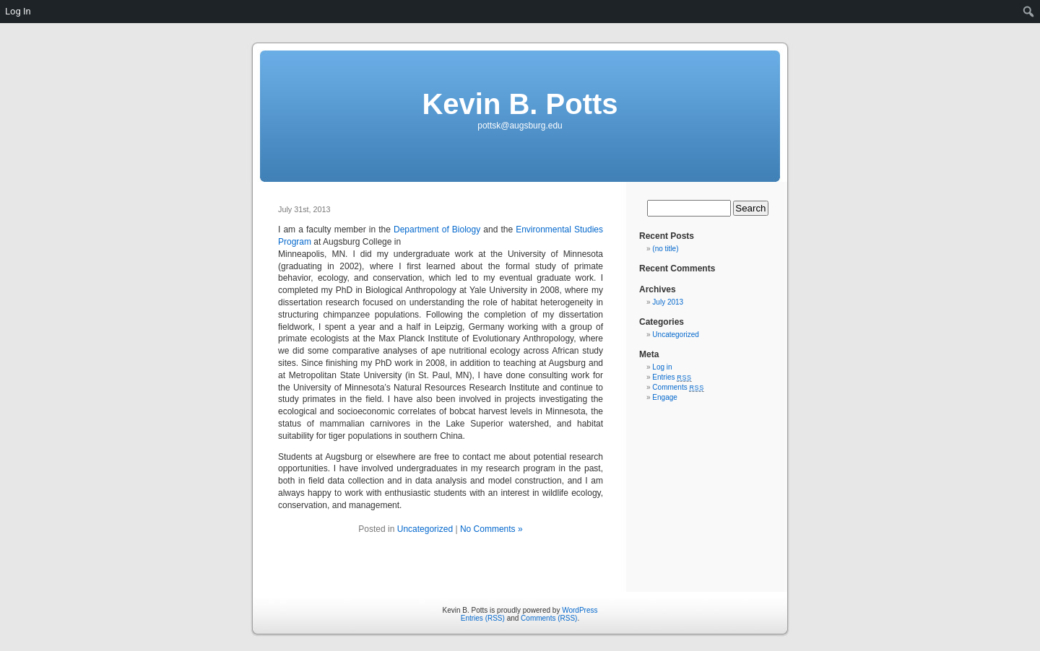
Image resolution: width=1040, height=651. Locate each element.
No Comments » (491, 529)
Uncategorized (425, 529)
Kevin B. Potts (520, 104)
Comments (678, 387)
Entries (671, 377)
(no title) (665, 249)
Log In (18, 11)
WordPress (579, 610)
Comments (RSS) (549, 618)
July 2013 (667, 302)
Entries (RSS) (483, 618)
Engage (664, 397)
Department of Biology (437, 229)
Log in (662, 367)
